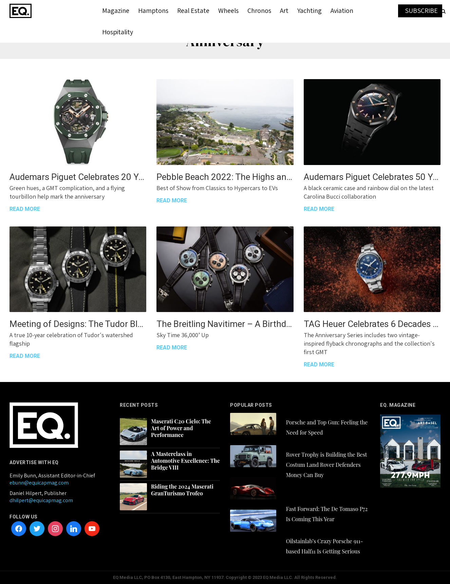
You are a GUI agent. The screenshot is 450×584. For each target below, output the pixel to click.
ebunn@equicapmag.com (39, 482)
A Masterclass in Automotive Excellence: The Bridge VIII (185, 461)
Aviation (342, 10)
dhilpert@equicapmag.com (41, 500)
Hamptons (153, 10)
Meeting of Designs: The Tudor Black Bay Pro (78, 324)
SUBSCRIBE (421, 10)
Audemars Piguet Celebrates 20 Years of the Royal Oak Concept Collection (78, 177)
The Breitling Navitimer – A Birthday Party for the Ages (224, 324)
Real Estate (193, 10)
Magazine (115, 10)
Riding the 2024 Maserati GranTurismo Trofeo (182, 490)
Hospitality (117, 32)
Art (284, 10)
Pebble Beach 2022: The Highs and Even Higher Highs (224, 177)
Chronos (259, 10)
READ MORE (25, 209)
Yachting (309, 10)
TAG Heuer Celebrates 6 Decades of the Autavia (372, 324)
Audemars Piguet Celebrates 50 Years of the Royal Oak (372, 177)
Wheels (228, 10)
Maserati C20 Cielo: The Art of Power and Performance (181, 428)
